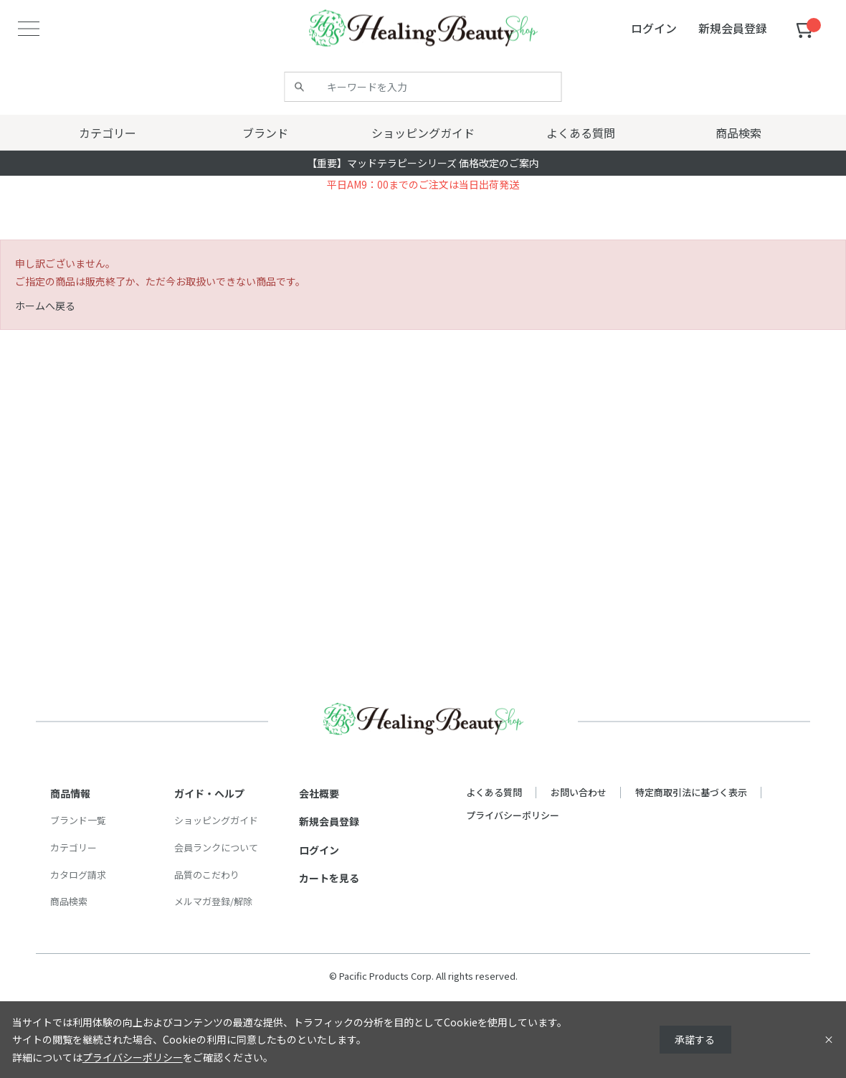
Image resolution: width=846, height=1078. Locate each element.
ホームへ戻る (45, 305)
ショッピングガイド (216, 820)
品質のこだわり (206, 874)
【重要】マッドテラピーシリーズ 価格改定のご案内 (423, 163)
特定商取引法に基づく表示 (691, 792)
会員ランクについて (216, 847)
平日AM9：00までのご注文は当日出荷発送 (423, 184)
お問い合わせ (579, 792)
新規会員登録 (329, 821)
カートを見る (329, 878)
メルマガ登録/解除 (213, 901)
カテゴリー (73, 847)
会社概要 (319, 793)
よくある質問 (494, 792)
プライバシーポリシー (512, 815)
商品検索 (68, 901)
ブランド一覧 (78, 820)
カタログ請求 (78, 874)
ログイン (319, 850)
